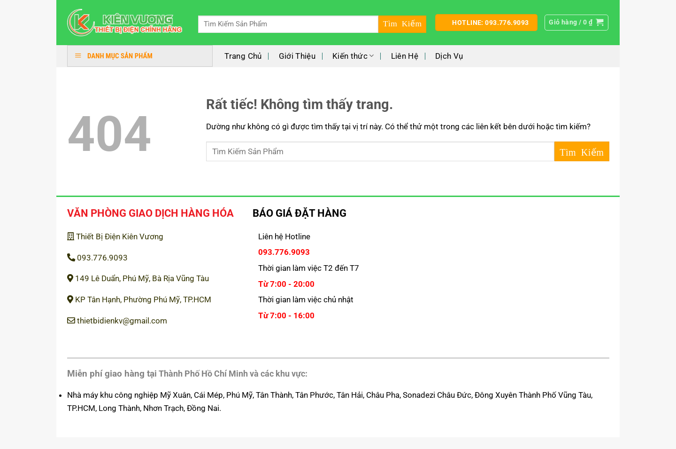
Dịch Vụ (449, 56)
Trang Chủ (242, 56)
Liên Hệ (404, 56)
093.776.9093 (97, 257)
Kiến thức (353, 56)
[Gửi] (402, 24)
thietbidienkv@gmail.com (117, 320)
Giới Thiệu (297, 56)
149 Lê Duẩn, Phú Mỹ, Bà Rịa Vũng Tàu (138, 278)
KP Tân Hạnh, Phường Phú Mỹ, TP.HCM (139, 299)
